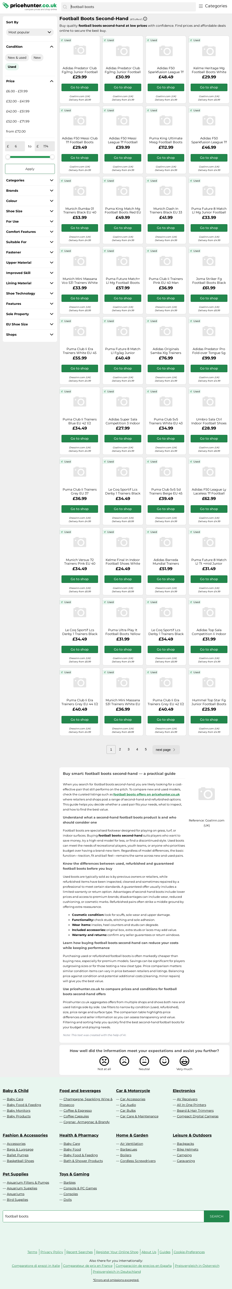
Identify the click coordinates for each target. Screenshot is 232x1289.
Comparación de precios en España (144, 1266)
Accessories (16, 1144)
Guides (165, 1252)
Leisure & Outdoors (192, 1135)
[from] (16, 146)
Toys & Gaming (74, 1174)
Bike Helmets (187, 1149)
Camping (184, 1155)
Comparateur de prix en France (87, 1266)
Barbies (70, 1182)
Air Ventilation (131, 1144)
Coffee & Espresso (78, 1110)
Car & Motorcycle (133, 1090)
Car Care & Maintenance (139, 1116)
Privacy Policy (51, 1252)
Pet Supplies (15, 1174)
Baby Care (15, 1099)
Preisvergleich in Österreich (197, 1266)
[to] (46, 146)
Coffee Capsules (76, 1116)
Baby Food (72, 1149)
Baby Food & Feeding (24, 1105)
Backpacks (185, 1144)
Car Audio (128, 1105)
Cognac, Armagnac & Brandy (87, 1122)
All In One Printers (191, 1105)
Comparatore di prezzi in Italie (36, 1266)
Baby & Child (16, 1090)
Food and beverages (80, 1090)
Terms (32, 1252)
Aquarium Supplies (22, 1188)
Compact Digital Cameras (198, 1116)
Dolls (68, 1200)
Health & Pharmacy (79, 1135)
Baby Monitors (18, 1110)
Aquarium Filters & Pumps (28, 1182)
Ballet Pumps (18, 1155)
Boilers (125, 1155)
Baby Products (19, 1116)
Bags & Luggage (20, 1149)
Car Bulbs (128, 1110)
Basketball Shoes (20, 1161)
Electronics (184, 1090)
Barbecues (128, 1149)
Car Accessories (132, 1099)
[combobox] (132, 6)
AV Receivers (187, 1099)
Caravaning (186, 1161)
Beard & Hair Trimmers (195, 1110)
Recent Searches (79, 1252)
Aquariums (15, 1194)
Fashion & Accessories (25, 1135)
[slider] (7, 156)
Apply (30, 169)
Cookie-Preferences (189, 1252)
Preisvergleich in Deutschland (117, 1272)
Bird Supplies (17, 1200)
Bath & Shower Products (83, 1161)
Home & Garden (132, 1135)
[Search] (65, 6)
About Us (148, 1252)
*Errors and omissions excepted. (116, 1280)
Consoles (71, 1194)
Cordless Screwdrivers (138, 1161)
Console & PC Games (80, 1188)
